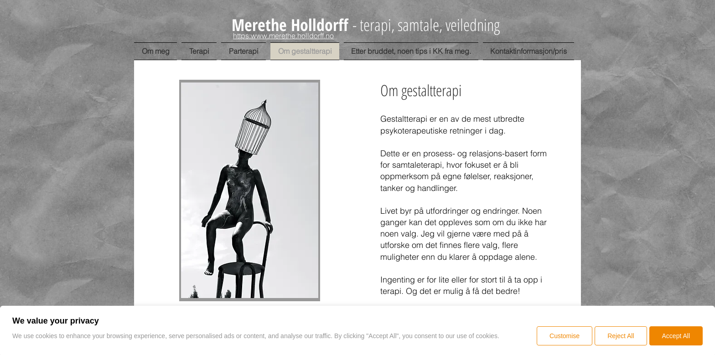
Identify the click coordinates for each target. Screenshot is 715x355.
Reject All (620, 336)
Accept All (676, 336)
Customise (564, 336)
